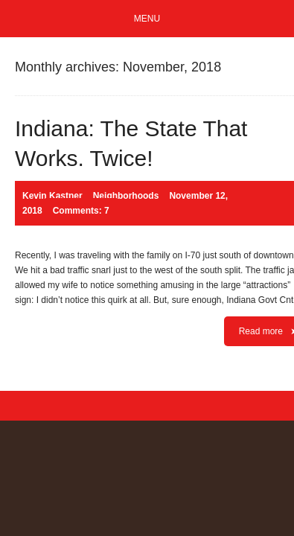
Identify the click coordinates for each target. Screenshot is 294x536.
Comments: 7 (81, 210)
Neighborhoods (126, 196)
